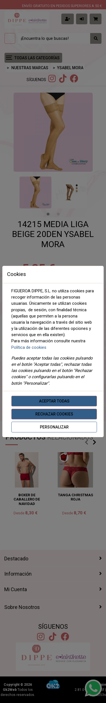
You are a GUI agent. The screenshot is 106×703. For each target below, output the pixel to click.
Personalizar (54, 427)
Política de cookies (28, 347)
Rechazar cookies (54, 414)
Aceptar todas (54, 401)
